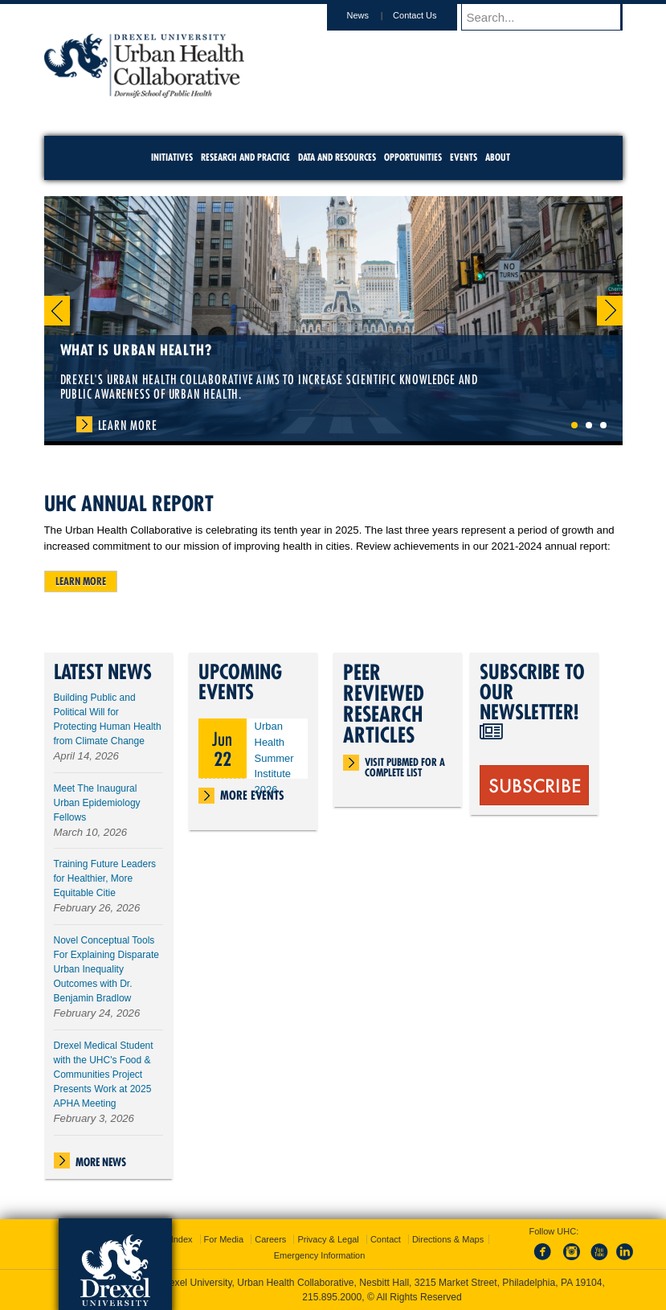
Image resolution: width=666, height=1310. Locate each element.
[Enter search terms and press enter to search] (549, 17)
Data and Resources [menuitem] (337, 157)
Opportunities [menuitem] (413, 157)
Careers (270, 1239)
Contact (385, 1239)
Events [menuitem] (463, 157)
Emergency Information (320, 1255)
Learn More (127, 425)
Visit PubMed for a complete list (405, 763)
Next (610, 310)
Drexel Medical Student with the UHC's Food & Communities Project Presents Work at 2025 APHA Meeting (103, 1074)
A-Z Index (173, 1239)
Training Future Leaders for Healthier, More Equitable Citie (105, 878)
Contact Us (429, 15)
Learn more (80, 581)
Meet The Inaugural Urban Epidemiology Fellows (97, 803)
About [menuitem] (497, 157)
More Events (252, 795)
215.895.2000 (332, 1297)
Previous (57, 310)
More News (101, 1162)
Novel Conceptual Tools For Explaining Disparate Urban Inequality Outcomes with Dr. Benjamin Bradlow (106, 969)
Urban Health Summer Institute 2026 (274, 758)
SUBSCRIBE (535, 784)
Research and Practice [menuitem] (245, 157)
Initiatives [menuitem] (172, 157)
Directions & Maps (448, 1239)
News (373, 15)
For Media (224, 1239)
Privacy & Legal (327, 1239)
